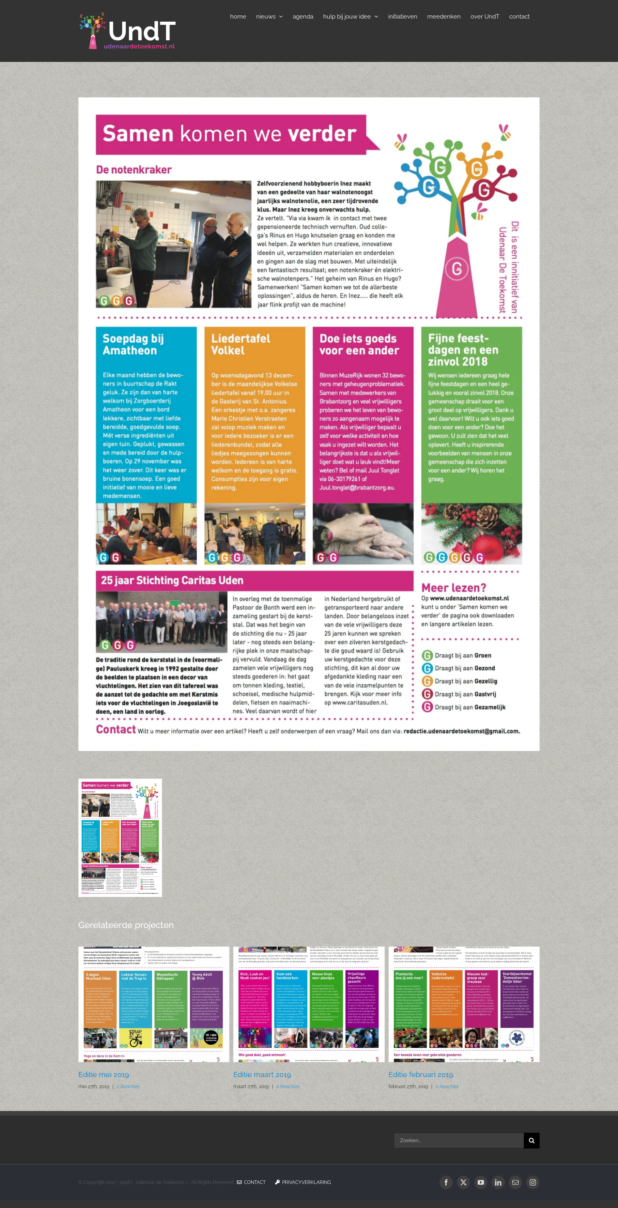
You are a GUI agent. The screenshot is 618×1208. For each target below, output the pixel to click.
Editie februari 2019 (421, 1074)
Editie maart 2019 (262, 1074)
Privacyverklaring (303, 1182)
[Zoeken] (532, 1140)
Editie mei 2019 (103, 1074)
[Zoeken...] (459, 1140)
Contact (251, 1182)
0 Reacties (128, 1086)
